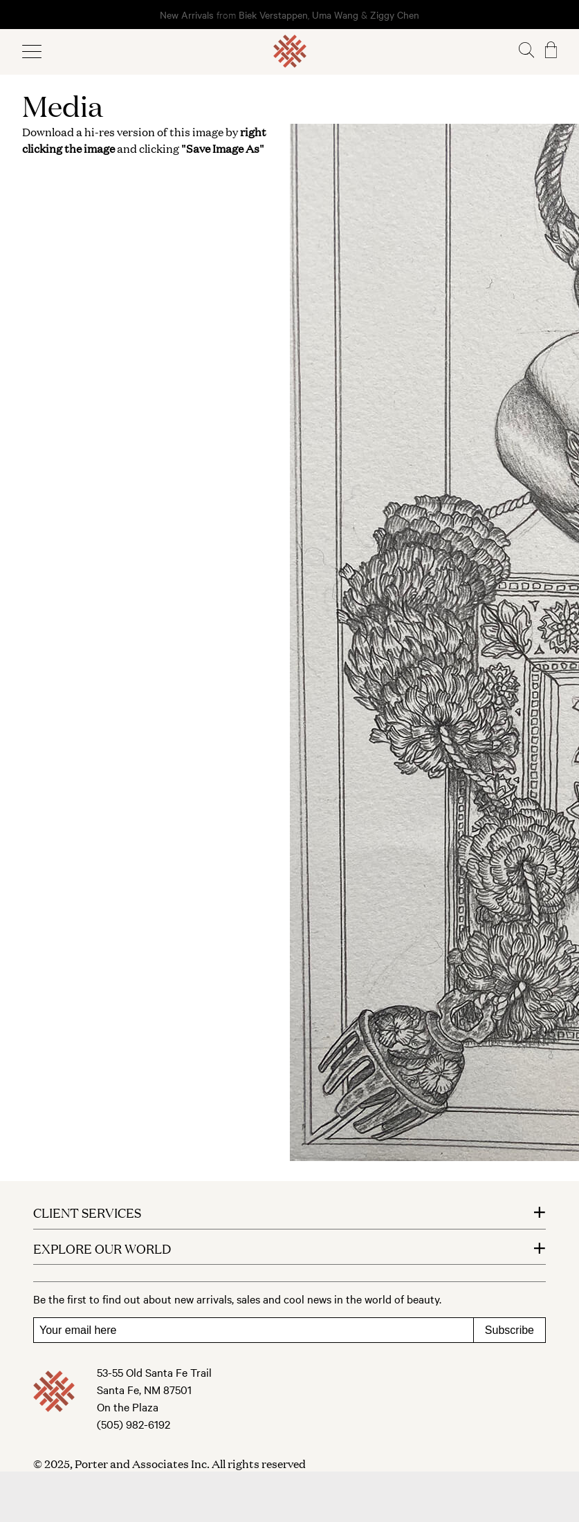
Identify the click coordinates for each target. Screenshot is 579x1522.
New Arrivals (187, 14)
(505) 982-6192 (133, 1423)
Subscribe (509, 1330)
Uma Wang (336, 14)
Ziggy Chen (394, 14)
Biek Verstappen (273, 14)
